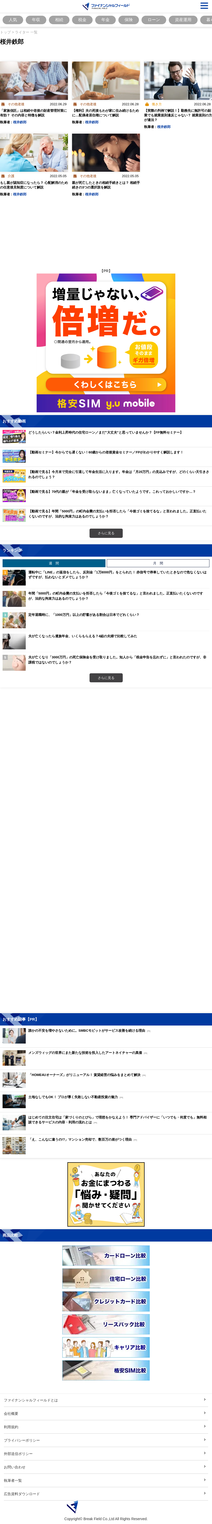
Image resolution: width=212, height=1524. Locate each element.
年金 (105, 20)
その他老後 (16, 104)
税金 (82, 20)
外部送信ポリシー (18, 1453)
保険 (129, 20)
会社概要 (11, 1413)
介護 (11, 175)
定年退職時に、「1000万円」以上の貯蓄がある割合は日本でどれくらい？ (83, 614)
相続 (59, 20)
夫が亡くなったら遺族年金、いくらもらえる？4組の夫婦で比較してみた (82, 636)
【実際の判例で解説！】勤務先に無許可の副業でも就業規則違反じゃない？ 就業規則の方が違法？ (178, 115)
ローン (154, 20)
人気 (13, 20)
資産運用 (183, 20)
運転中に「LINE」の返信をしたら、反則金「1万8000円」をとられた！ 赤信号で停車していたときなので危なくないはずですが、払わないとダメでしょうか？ (117, 575)
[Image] (106, 6)
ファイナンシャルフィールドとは (31, 1400)
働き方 (157, 104)
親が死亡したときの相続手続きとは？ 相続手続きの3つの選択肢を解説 (106, 185)
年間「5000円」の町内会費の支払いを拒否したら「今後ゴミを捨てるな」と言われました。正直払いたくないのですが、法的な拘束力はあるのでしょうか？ (115, 596)
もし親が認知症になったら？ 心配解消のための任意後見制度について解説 (34, 185)
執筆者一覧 (13, 1480)
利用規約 (11, 1426)
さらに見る (106, 533)
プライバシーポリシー (22, 1440)
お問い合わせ (14, 1467)
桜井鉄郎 (19, 122)
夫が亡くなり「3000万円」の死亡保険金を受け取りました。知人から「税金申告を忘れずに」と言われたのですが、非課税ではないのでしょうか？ (117, 660)
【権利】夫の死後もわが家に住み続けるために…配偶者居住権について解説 (105, 113)
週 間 (54, 563)
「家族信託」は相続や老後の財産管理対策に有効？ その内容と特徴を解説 (33, 113)
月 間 (158, 563)
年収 (36, 20)
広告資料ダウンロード (22, 1493)
